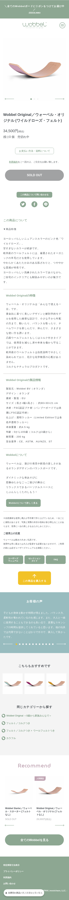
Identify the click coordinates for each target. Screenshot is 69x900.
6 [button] (33, 644)
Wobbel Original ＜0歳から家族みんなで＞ (29, 715)
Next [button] (59, 99)
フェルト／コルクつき (18, 723)
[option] (34, 69)
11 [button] (49, 644)
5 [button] (29, 644)
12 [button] (53, 644)
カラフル (11, 738)
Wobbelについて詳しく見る (23, 503)
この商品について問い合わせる (34, 195)
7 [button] (36, 644)
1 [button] (31, 99)
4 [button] (26, 644)
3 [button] (37, 99)
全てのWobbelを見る (34, 840)
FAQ (56, 559)
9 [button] (43, 644)
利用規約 (13, 162)
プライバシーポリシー (13, 871)
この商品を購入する (34, 580)
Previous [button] (9, 99)
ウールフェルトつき (44, 730)
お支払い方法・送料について (34, 151)
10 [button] (46, 644)
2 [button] (34, 99)
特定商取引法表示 (11, 865)
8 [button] (39, 644)
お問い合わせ (9, 883)
